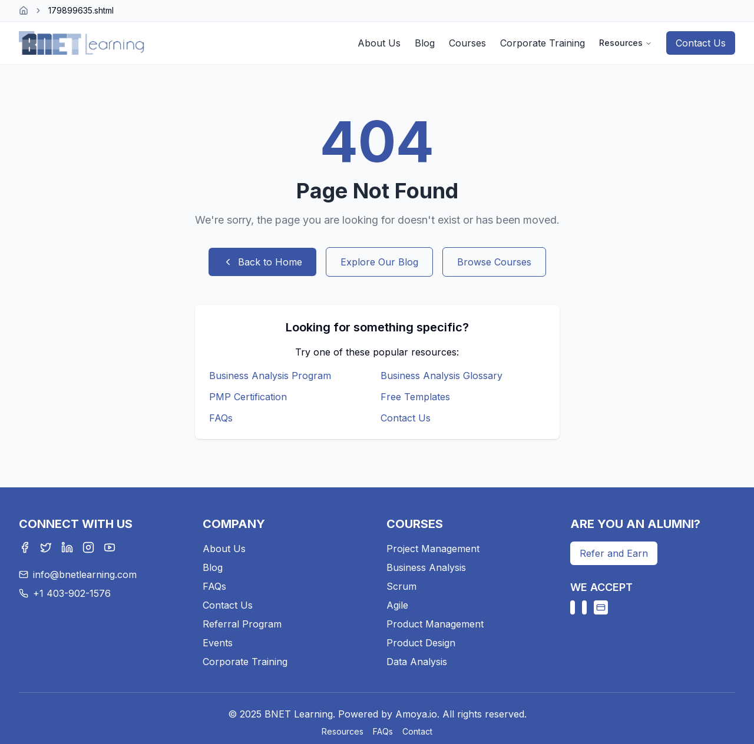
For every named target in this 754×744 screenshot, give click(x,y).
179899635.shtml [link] (81, 10)
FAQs (221, 418)
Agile (397, 605)
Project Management (432, 548)
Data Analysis (416, 661)
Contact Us (701, 43)
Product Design (420, 643)
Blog (425, 43)
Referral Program (242, 624)
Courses (467, 43)
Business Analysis (426, 567)
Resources (625, 43)
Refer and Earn (614, 553)
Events (218, 643)
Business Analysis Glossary (441, 375)
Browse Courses (494, 262)
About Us (379, 43)
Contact (417, 731)
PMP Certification (248, 397)
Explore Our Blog (379, 262)
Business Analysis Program (270, 375)
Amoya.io (416, 714)
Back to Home (262, 262)
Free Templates (415, 397)
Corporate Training (542, 43)
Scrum (401, 586)
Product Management (435, 624)
